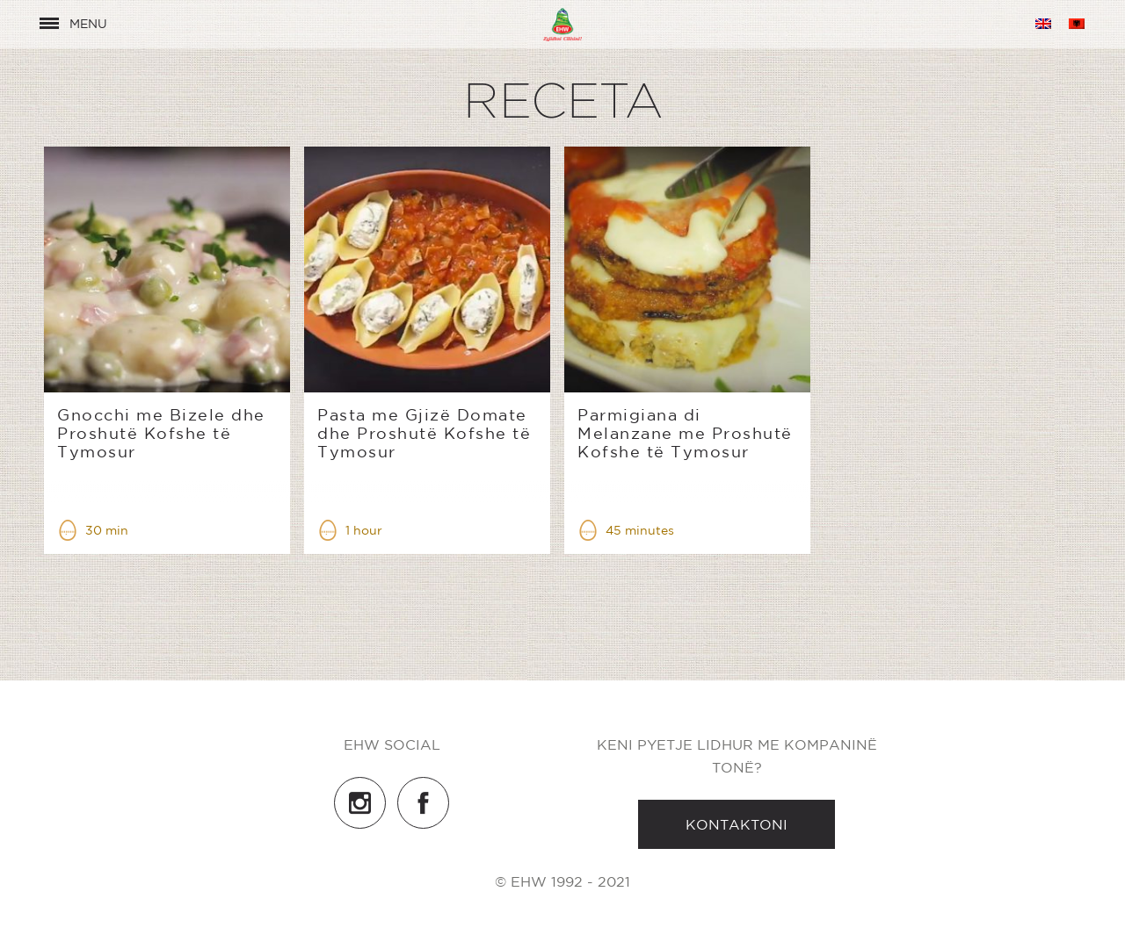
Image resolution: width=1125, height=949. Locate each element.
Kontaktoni (737, 824)
